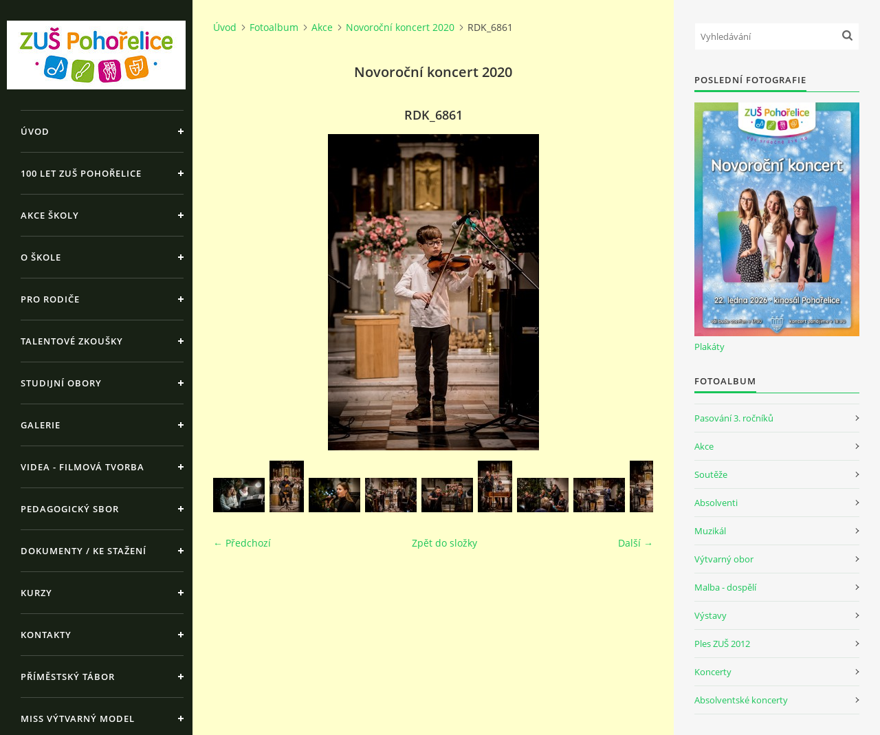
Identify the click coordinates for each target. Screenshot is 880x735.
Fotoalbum (274, 27)
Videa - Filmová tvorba (82, 467)
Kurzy (36, 592)
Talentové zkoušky (72, 341)
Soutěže (710, 474)
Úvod (35, 131)
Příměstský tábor (68, 676)
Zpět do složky (444, 542)
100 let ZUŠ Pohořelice (81, 173)
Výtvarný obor (724, 559)
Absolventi (716, 502)
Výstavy (710, 615)
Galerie (40, 425)
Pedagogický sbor (70, 509)
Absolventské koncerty (741, 700)
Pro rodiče (50, 299)
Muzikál (710, 531)
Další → (635, 542)
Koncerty (713, 672)
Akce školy (50, 215)
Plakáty (709, 346)
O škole (41, 257)
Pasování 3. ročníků (733, 418)
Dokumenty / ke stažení (83, 551)
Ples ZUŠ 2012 (722, 643)
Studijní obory (61, 383)
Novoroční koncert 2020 (400, 27)
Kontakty (46, 634)
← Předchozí (242, 542)
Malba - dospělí (725, 587)
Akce (322, 27)
